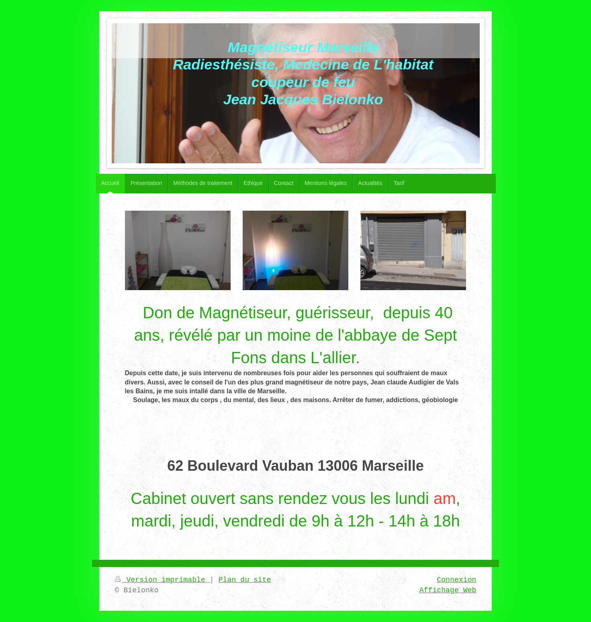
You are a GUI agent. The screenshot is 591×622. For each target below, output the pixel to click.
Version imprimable (162, 580)
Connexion (456, 580)
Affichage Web (447, 590)
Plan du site (245, 580)
